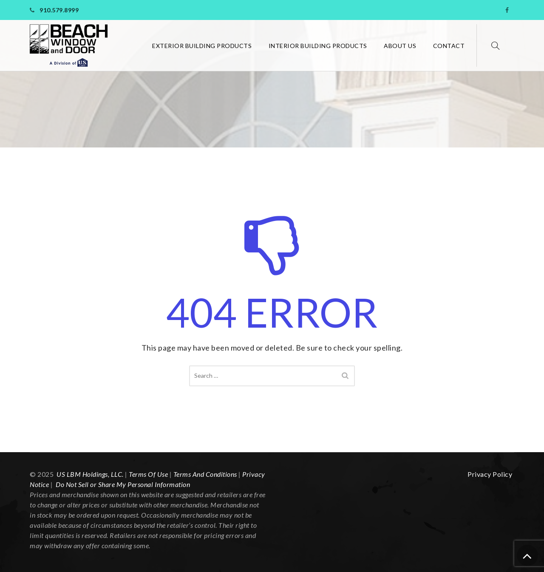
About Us (400, 45)
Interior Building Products (318, 45)
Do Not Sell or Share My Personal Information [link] (122, 484)
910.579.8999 (59, 10)
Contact (449, 45)
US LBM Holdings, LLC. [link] (90, 474)
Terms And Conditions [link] (205, 474)
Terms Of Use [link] (148, 474)
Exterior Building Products (202, 45)
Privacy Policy (490, 474)
